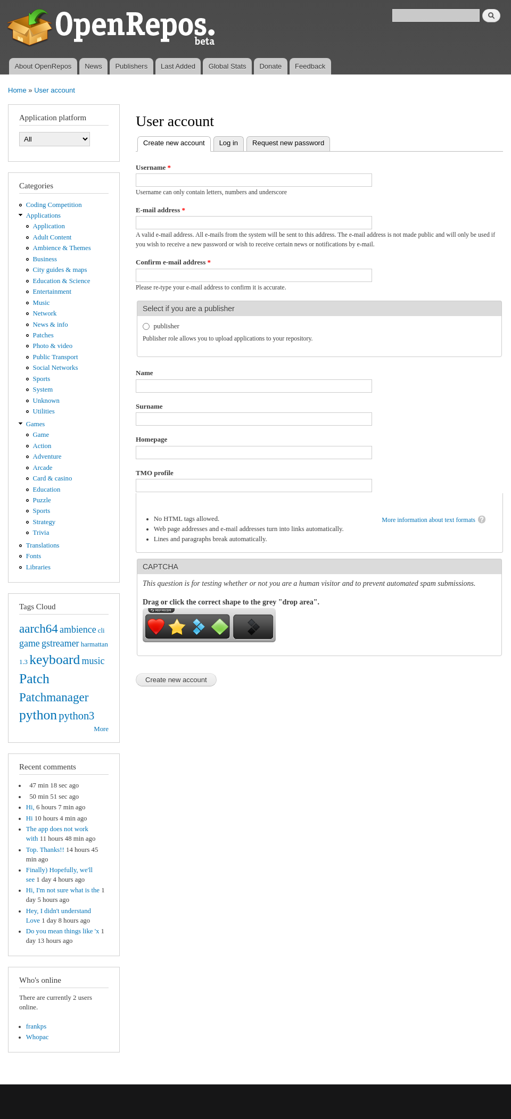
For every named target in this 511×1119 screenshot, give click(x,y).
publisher (166, 326)
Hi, (30, 807)
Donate (270, 66)
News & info (50, 324)
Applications (43, 215)
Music (41, 302)
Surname (149, 406)
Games (35, 424)
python (38, 715)
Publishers (131, 66)
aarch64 (38, 628)
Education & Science (61, 281)
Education (47, 489)
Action (42, 446)
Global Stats (227, 66)
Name (144, 373)
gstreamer (60, 643)
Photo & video (53, 346)
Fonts (33, 556)
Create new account (177, 142)
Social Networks (55, 367)
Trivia (41, 532)
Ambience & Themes (62, 248)
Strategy (44, 522)
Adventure (47, 456)
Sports (42, 379)
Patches (43, 335)
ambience (78, 629)
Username (153, 167)
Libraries (38, 567)
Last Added (178, 66)
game (29, 643)
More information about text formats (428, 520)
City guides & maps (60, 269)
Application (49, 226)
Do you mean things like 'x (63, 931)
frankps (36, 1026)
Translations (43, 545)
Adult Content (52, 237)
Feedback (310, 66)
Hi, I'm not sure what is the (63, 890)
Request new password (288, 143)
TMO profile (155, 473)
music (93, 661)
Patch (34, 678)
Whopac (37, 1037)
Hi (29, 818)
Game (41, 434)
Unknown (46, 400)
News (93, 66)
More (101, 729)
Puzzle (42, 500)
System (43, 389)
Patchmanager (53, 697)
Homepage (151, 439)
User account (54, 90)
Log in (228, 143)
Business (45, 259)
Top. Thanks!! (45, 849)
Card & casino (52, 478)
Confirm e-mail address (173, 262)
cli (101, 630)
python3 (76, 716)
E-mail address (160, 210)
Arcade (43, 467)
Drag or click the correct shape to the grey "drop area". (231, 602)
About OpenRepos (42, 66)
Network (45, 313)
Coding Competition (54, 205)
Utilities (44, 411)
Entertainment (52, 291)
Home (17, 90)
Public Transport (55, 357)
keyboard (54, 659)
